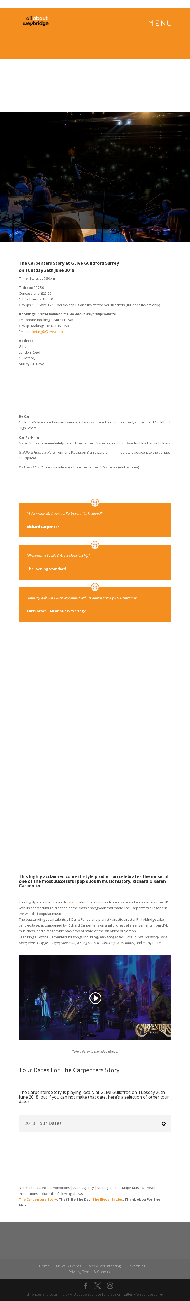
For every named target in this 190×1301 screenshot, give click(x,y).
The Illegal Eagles (107, 1202)
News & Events (68, 1268)
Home (44, 1268)
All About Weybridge (85, 1297)
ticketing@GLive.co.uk (46, 331)
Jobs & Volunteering (104, 1268)
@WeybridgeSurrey (148, 1297)
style (70, 902)
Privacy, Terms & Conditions (92, 1274)
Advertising (136, 1268)
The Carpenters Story (38, 1202)
